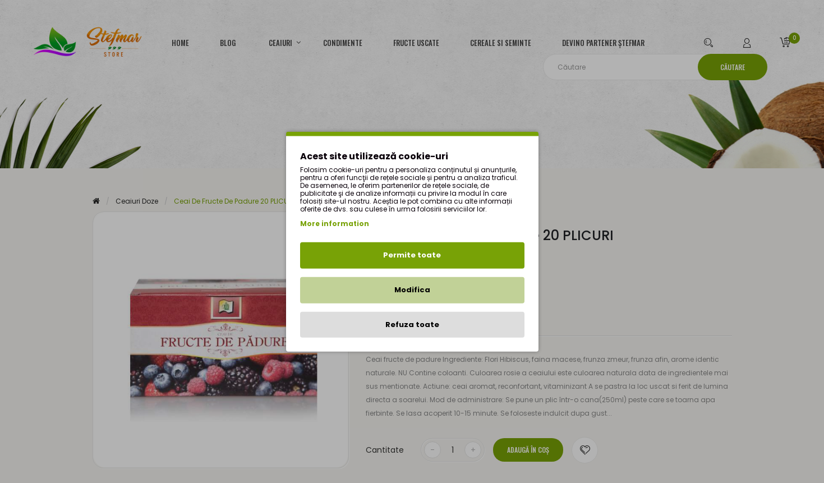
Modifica (412, 289)
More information (334, 223)
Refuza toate (412, 324)
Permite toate (412, 255)
